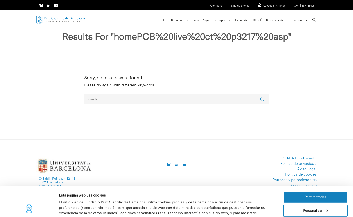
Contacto (216, 5)
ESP (303, 5)
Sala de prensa (240, 5)
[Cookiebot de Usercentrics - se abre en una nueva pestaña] (29, 208)
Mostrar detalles (71, 208)
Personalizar (315, 182)
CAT (296, 5)
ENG (311, 5)
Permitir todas (315, 169)
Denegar (315, 196)
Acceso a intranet (274, 5)
